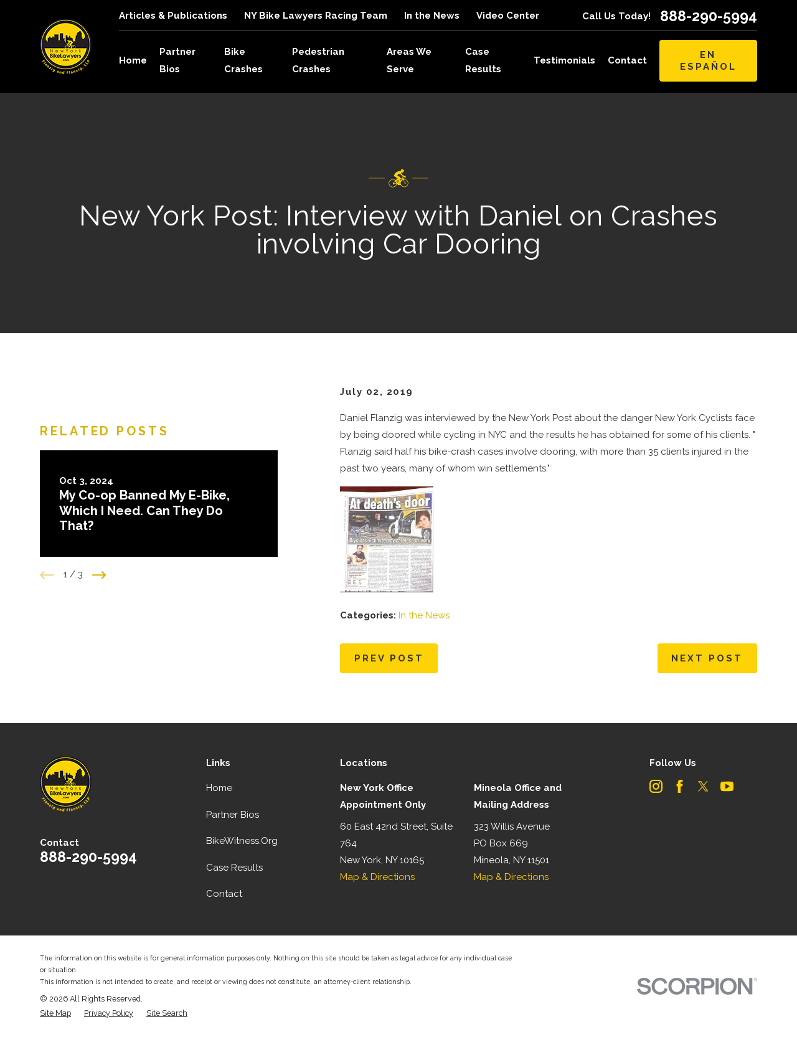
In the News (432, 15)
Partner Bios (232, 814)
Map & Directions (377, 877)
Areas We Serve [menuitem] (409, 60)
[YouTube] (726, 786)
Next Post (707, 658)
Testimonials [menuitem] (564, 60)
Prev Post (389, 658)
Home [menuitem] (133, 60)
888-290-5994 (708, 16)
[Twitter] (703, 786)
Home (219, 787)
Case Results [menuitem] (483, 60)
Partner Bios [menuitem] (177, 60)
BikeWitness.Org (242, 840)
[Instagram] (656, 786)
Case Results (234, 867)
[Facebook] (679, 786)
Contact (224, 893)
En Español (708, 60)
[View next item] (99, 608)
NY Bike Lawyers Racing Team (315, 15)
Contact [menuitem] (627, 60)
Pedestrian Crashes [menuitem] (318, 60)
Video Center (507, 15)
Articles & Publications (173, 15)
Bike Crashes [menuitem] (243, 60)
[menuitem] (55, 1013)
